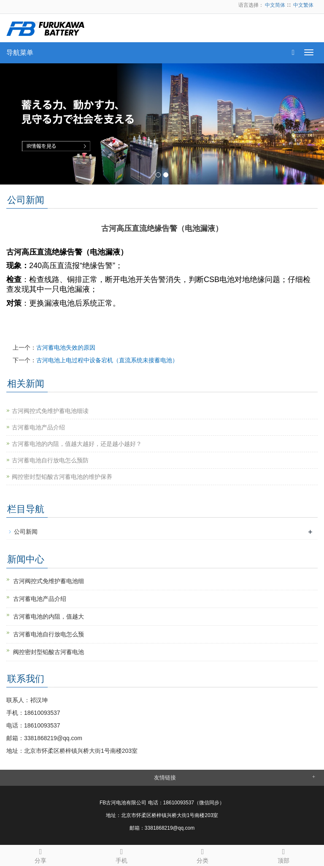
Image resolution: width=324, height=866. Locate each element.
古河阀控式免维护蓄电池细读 (50, 410)
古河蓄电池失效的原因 (65, 347)
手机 (121, 854)
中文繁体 (303, 5)
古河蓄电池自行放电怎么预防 (50, 460)
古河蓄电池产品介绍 (38, 427)
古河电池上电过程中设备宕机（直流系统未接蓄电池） (107, 360)
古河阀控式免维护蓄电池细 (48, 581)
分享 (40, 854)
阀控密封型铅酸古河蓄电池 (48, 652)
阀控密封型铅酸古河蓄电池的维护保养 (62, 476)
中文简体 (275, 5)
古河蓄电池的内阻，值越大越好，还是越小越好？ (77, 443)
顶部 (283, 854)
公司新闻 (26, 531)
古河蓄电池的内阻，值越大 (48, 616)
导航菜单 (19, 52)
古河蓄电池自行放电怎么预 (48, 634)
